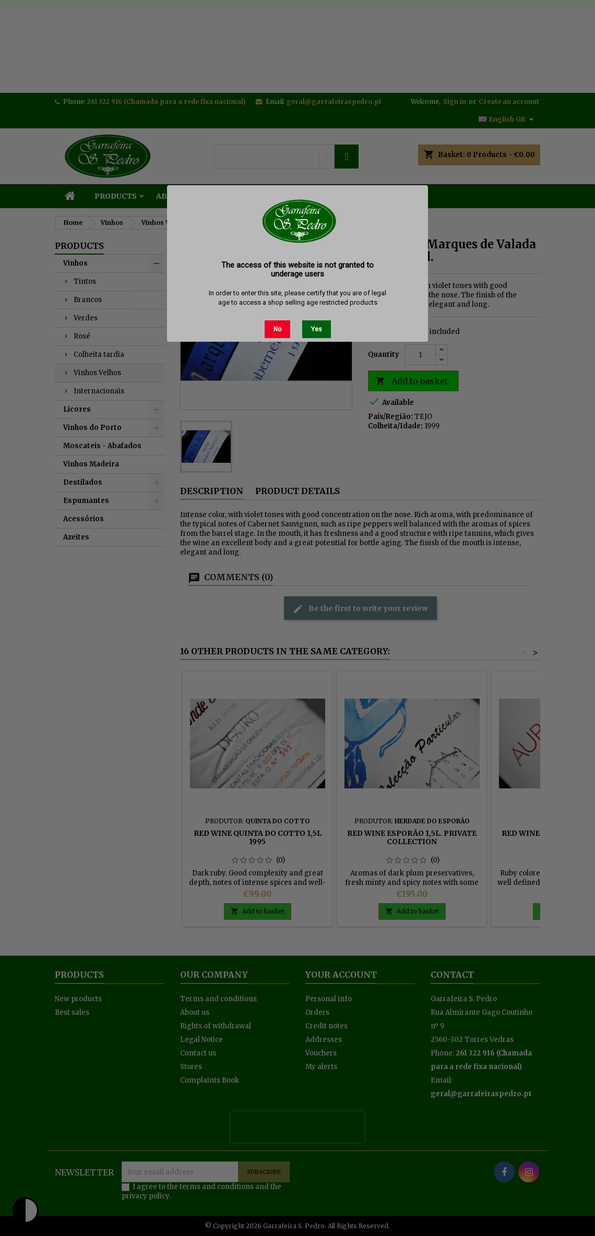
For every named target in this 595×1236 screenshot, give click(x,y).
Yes (316, 329)
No (277, 329)
